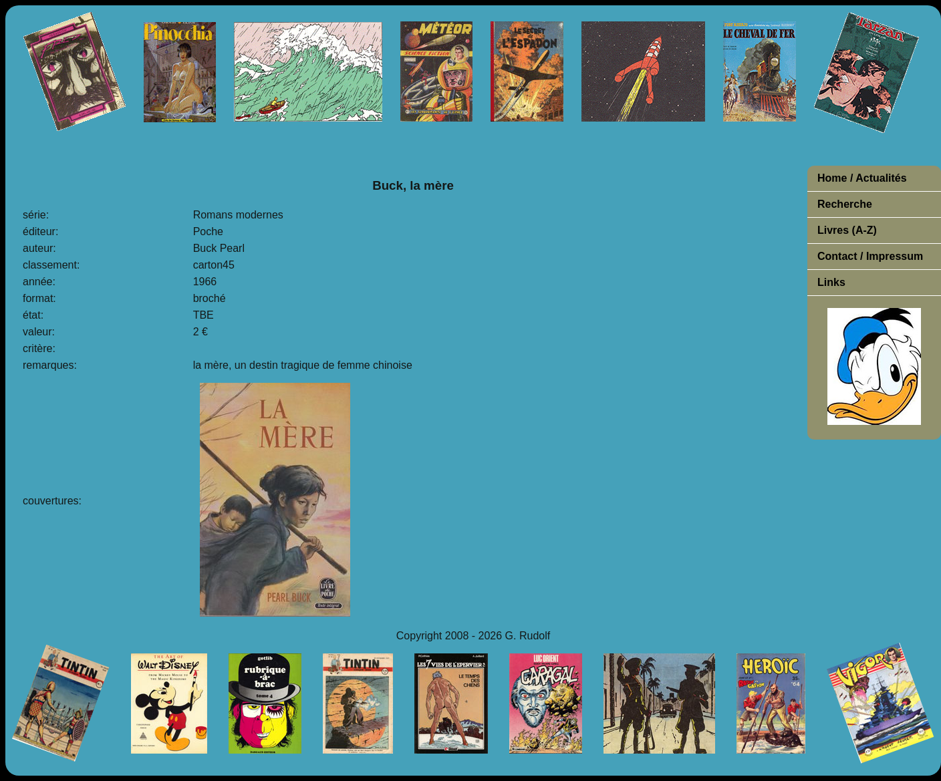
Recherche (844, 204)
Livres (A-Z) (847, 230)
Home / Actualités (862, 178)
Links (831, 282)
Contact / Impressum (870, 256)
